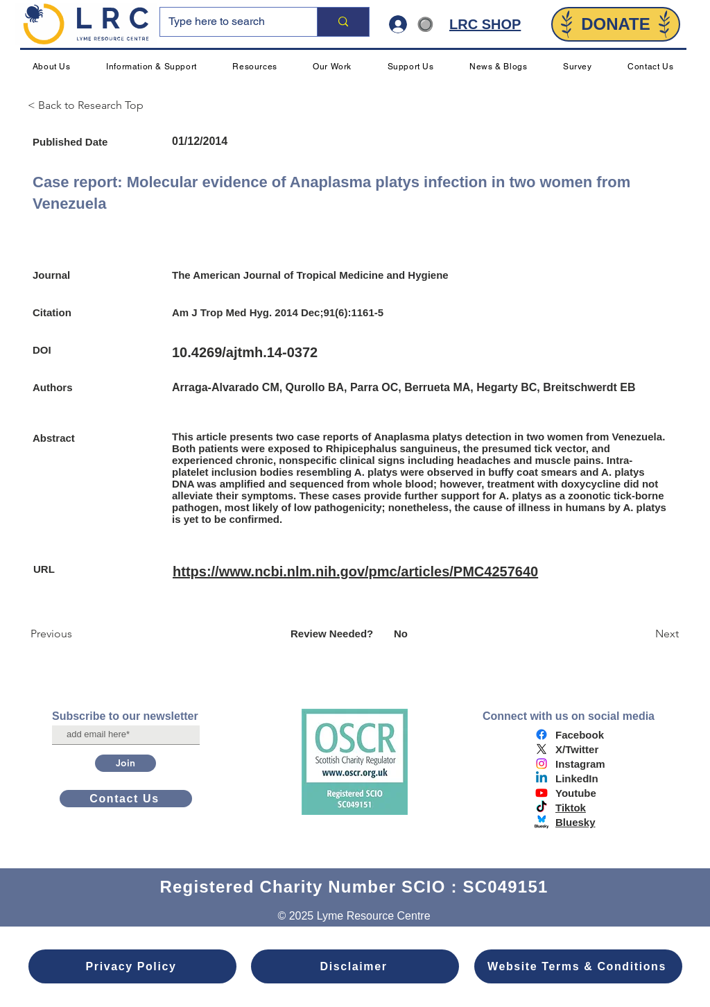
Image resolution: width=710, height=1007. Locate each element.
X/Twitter (576, 749)
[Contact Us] (126, 798)
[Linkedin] (541, 778)
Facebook (579, 735)
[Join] (125, 763)
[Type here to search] (228, 22)
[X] (541, 749)
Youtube (575, 793)
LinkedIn (576, 778)
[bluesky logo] (541, 822)
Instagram (580, 764)
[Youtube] (541, 793)
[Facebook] (541, 734)
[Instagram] (541, 764)
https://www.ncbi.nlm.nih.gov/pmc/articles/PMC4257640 (355, 571)
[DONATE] (615, 24)
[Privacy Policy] (132, 966)
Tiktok (570, 808)
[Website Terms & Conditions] (578, 966)
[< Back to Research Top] (91, 105)
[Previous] (76, 634)
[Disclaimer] (355, 966)
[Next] (644, 634)
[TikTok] (541, 807)
